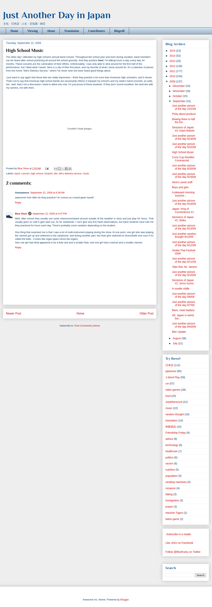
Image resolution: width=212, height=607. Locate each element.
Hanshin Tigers (174, 512)
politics (169, 457)
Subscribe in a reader (178, 534)
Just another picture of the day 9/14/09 (184, 227)
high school (37, 173)
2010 (173, 76)
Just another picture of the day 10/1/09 (184, 107)
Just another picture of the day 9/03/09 (184, 325)
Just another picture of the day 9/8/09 (183, 295)
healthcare (171, 451)
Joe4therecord (173, 401)
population (171, 475)
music (86, 173)
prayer (169, 506)
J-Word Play (172, 377)
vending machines (176, 482)
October (178, 96)
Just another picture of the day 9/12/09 (184, 244)
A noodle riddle (180, 288)
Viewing (32, 30)
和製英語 (170, 426)
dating (169, 494)
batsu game (172, 519)
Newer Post (13, 313)
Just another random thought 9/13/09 (184, 235)
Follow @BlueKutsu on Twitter (183, 551)
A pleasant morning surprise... (183, 194)
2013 (173, 60)
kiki (55, 173)
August (177, 338)
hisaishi (48, 173)
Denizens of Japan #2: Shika (183, 219)
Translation (71, 30)
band (17, 173)
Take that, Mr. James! (184, 266)
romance (170, 488)
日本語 (169, 365)
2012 (173, 66)
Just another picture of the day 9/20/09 (184, 167)
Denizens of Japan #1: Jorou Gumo (183, 282)
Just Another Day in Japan (57, 15)
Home (14, 30)
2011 (173, 71)
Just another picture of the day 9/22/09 (184, 145)
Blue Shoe (21, 213)
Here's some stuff (182, 182)
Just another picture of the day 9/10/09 (184, 273)
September (179, 101)
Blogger (124, 599)
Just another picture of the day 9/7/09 (183, 303)
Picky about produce (184, 113)
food (168, 395)
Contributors (96, 30)
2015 (173, 50)
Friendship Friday (175, 432)
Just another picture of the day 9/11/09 (184, 260)
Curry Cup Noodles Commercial (183, 159)
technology (171, 445)
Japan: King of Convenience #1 (183, 210)
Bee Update (179, 331)
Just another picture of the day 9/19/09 (184, 175)
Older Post (146, 313)
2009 (173, 81)
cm (167, 383)
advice (169, 438)
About (51, 30)
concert (25, 173)
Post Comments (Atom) (87, 325)
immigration (172, 500)
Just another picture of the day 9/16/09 (184, 202)
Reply (18, 202)
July (175, 343)
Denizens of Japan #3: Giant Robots (183, 129)
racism (169, 463)
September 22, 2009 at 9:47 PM (50, 213)
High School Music (183, 152)
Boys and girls (180, 187)
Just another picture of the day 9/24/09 (184, 137)
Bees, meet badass (183, 310)
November (179, 91)
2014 (173, 55)
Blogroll (119, 30)
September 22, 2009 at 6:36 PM (47, 192)
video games (172, 389)
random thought (174, 414)
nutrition (170, 469)
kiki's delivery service (70, 173)
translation (171, 420)
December (179, 85)
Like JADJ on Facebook (179, 542)
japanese (170, 371)
